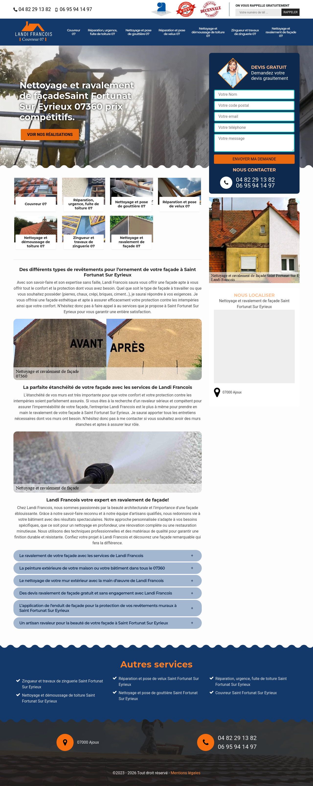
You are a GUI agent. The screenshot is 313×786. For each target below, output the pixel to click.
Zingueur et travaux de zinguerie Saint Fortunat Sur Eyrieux (62, 684)
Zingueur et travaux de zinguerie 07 (245, 32)
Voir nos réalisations (50, 134)
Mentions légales (185, 773)
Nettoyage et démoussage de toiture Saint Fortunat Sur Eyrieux (58, 698)
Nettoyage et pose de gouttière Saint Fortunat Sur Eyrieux (158, 696)
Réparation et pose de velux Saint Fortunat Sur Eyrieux (159, 681)
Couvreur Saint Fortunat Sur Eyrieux (246, 693)
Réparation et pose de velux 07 (171, 32)
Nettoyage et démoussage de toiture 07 (207, 32)
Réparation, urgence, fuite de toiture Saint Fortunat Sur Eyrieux (251, 681)
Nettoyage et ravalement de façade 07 (281, 32)
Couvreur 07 (73, 32)
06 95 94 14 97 (73, 9)
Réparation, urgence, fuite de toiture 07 (102, 32)
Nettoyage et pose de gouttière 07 (138, 32)
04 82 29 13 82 (32, 9)
